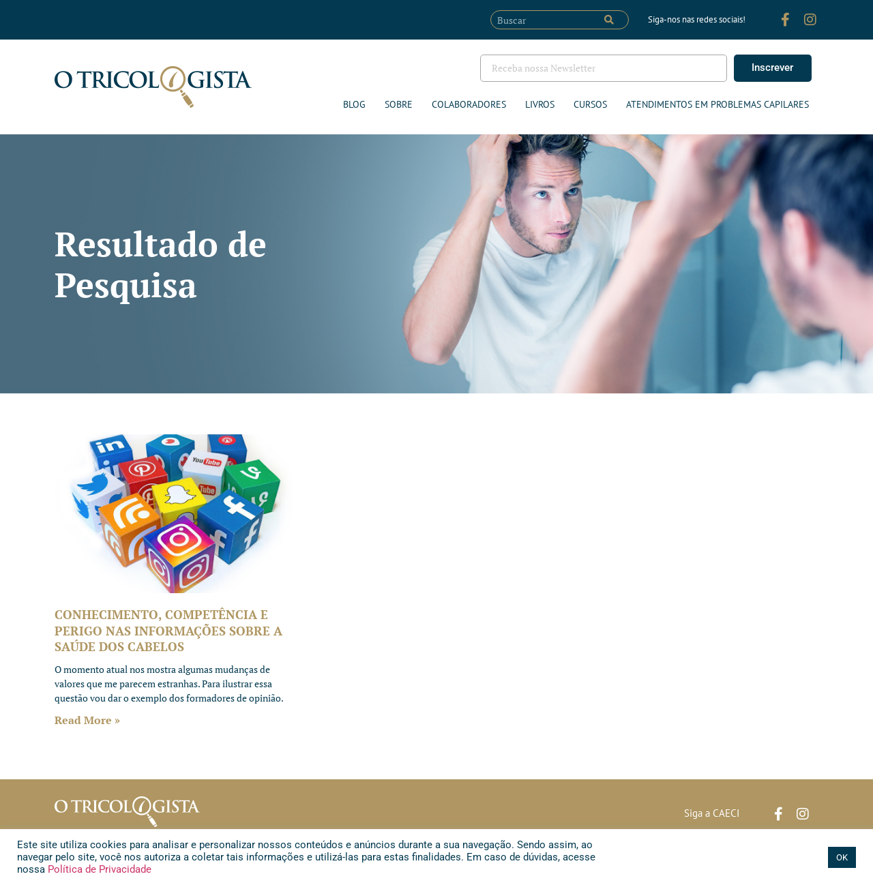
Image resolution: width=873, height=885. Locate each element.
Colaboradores (469, 104)
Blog (354, 104)
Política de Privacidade (98, 869)
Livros (539, 104)
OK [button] (842, 857)
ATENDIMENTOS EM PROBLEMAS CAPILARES (717, 104)
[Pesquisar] (609, 20)
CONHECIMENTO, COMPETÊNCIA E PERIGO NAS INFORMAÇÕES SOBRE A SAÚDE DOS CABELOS (168, 630)
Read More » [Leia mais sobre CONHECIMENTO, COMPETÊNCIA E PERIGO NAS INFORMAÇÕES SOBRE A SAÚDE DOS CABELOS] (87, 720)
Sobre (399, 104)
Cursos (590, 104)
